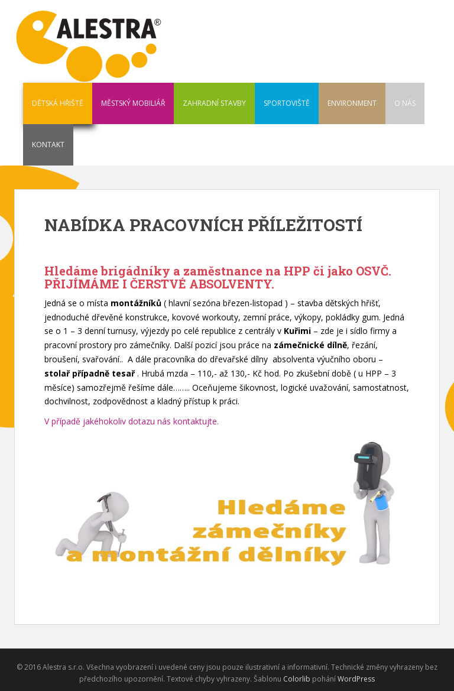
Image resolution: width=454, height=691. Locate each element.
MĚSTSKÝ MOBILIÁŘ (133, 103)
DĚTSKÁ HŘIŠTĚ (57, 103)
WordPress (356, 679)
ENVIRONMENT (352, 103)
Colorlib (296, 679)
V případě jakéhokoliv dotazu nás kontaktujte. (131, 421)
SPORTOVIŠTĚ (287, 103)
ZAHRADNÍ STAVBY (214, 103)
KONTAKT (48, 145)
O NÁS (405, 103)
